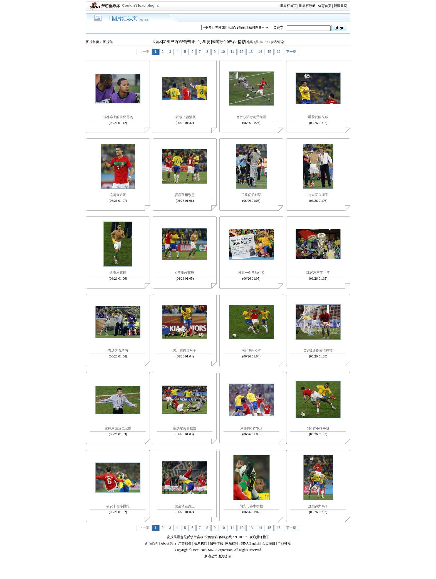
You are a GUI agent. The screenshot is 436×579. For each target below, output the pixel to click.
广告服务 (185, 543)
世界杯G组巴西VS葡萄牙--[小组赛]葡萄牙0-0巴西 (194, 42)
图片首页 (92, 42)
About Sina (168, 543)
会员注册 (268, 543)
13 (250, 52)
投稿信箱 (211, 537)
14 (260, 52)
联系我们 (200, 543)
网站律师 (232, 543)
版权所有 (225, 556)
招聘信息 (216, 543)
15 (269, 52)
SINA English (250, 543)
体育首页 (324, 6)
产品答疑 (284, 543)
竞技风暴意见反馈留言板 (185, 537)
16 (278, 52)
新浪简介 (151, 543)
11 (232, 52)
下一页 (291, 52)
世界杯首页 (288, 6)
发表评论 (277, 42)
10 (223, 52)
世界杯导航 (307, 6)
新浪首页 (340, 6)
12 (241, 52)
